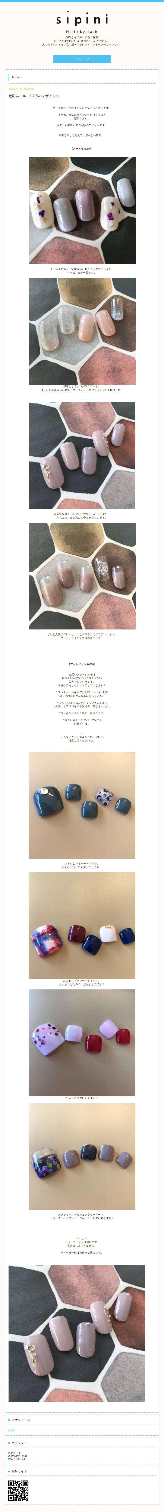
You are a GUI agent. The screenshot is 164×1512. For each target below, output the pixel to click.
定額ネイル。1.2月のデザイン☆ (34, 96)
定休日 (11, 1430)
